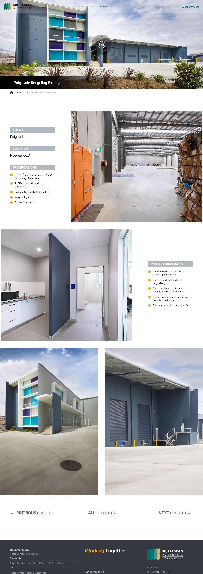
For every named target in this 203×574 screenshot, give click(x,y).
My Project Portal (159, 6)
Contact (135, 6)
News (121, 6)
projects (101, 513)
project (31, 513)
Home (40, 6)
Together (105, 550)
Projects (106, 6)
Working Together (61, 6)
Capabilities (86, 6)
